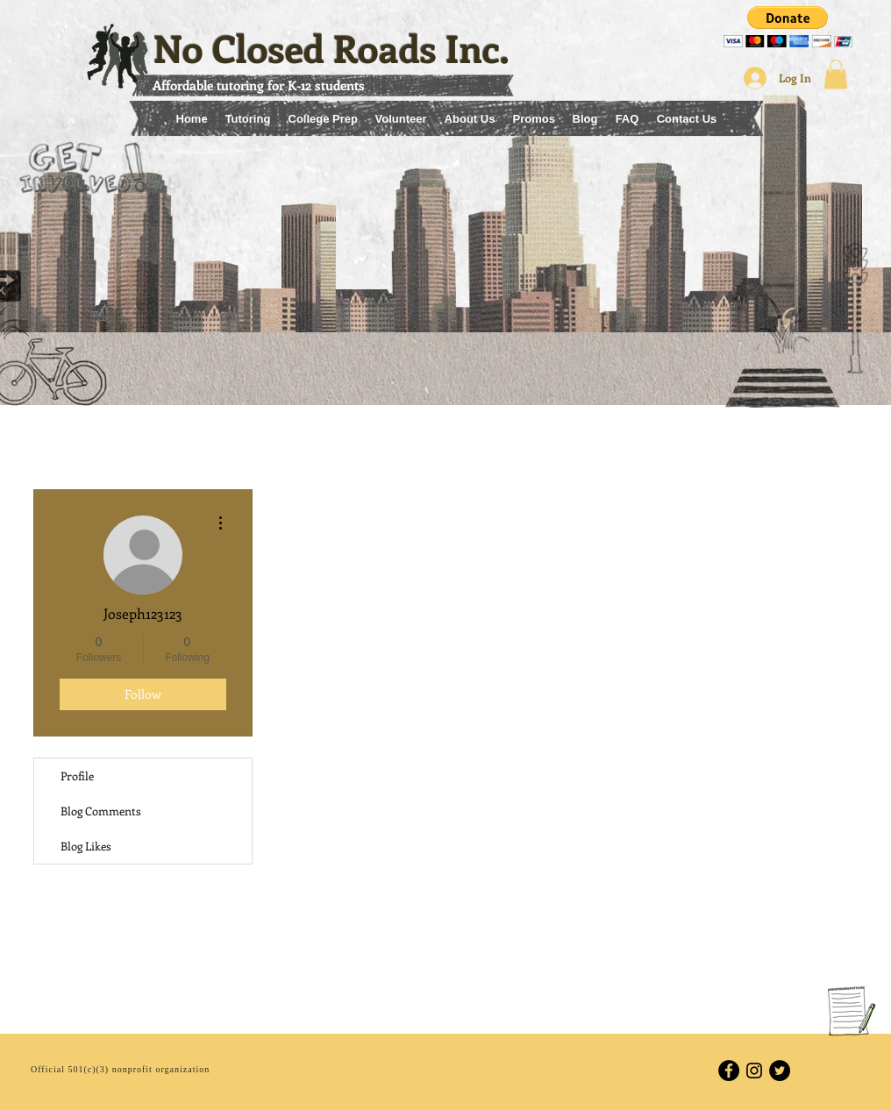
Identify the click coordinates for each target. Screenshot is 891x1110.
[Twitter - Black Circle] (779, 1070)
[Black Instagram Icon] (754, 1070)
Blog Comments (101, 810)
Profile (77, 775)
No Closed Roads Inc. (331, 48)
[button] (787, 26)
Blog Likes (86, 845)
